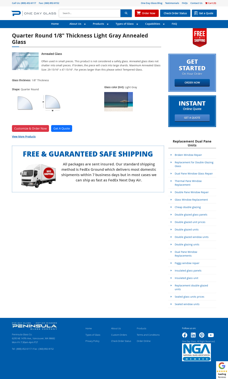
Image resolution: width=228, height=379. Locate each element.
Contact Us (196, 3)
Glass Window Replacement (191, 199)
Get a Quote (206, 13)
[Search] (89, 13)
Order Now (148, 13)
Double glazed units (187, 229)
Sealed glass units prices (189, 296)
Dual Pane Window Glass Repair (194, 173)
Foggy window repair (187, 263)
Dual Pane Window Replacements (186, 253)
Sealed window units (187, 304)
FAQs (185, 3)
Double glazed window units (192, 237)
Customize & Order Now (30, 128)
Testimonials (172, 3)
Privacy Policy (92, 341)
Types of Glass (125, 24)
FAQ (174, 24)
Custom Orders (119, 334)
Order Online (144, 341)
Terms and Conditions (148, 334)
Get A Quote (61, 128)
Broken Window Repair (188, 155)
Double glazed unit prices (190, 222)
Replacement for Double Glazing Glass (194, 164)
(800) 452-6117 (28, 3)
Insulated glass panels (188, 270)
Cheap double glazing (188, 207)
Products (98, 24)
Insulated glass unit (186, 278)
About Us (75, 24)
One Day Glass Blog (151, 3)
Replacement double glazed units (191, 287)
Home (55, 24)
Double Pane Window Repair (192, 192)
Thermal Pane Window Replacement (188, 182)
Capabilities (152, 24)
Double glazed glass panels (191, 214)
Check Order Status (175, 13)
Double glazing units (187, 244)
